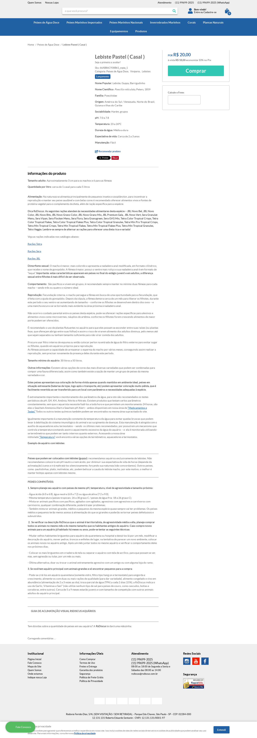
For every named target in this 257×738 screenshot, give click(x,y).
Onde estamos (35, 673)
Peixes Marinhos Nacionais (126, 22)
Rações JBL (34, 258)
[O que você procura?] (174, 11)
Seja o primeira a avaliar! (108, 62)
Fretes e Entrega (88, 666)
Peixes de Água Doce (46, 22)
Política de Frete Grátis (91, 677)
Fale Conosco (34, 663)
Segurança (84, 673)
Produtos (141, 31)
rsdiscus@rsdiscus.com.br (144, 673)
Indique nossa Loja (37, 677)
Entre (197, 12)
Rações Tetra (35, 244)
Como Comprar (87, 659)
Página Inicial (34, 659)
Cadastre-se (210, 12)
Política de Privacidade (91, 681)
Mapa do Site (34, 666)
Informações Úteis (91, 653)
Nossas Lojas (52, 2)
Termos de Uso (87, 663)
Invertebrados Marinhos (165, 22)
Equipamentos (119, 31)
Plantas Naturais (213, 22)
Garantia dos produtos (91, 670)
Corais (192, 22)
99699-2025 (184, 2)
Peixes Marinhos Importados (84, 22)
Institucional (36, 653)
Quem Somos (34, 2)
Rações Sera (34, 251)
